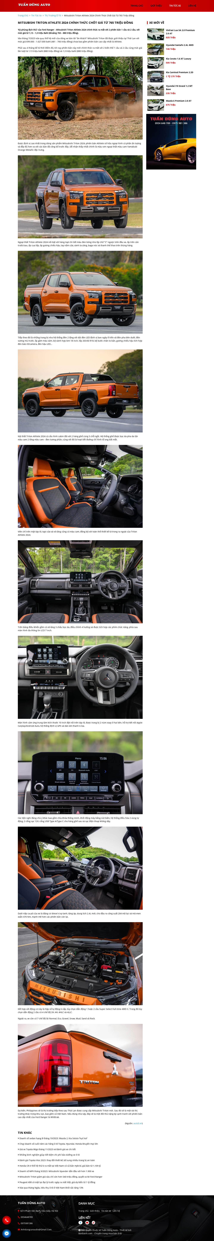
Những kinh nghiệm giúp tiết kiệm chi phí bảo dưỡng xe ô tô (49, 1154)
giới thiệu (156, 5)
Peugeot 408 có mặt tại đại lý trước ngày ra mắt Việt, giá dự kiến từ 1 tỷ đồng (56, 1182)
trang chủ (136, 5)
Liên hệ (116, 1210)
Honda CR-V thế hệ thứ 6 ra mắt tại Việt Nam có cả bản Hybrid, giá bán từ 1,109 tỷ (59, 1165)
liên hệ (192, 5)
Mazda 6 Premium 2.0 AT (178, 100)
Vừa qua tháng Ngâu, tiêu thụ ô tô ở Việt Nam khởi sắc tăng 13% (50, 1187)
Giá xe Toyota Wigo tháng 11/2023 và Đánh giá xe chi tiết (47, 1149)
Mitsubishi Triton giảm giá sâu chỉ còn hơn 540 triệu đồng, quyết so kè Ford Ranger (60, 1176)
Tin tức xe (106, 1210)
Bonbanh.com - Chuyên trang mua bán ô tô (100, 1233)
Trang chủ (83, 1210)
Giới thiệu (95, 1210)
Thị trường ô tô (53, 15)
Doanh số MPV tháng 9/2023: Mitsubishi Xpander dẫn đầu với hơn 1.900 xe (56, 1171)
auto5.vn (137, 1123)
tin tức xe (175, 5)
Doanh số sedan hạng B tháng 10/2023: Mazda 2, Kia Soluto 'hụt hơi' (52, 1138)
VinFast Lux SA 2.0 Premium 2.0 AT (180, 32)
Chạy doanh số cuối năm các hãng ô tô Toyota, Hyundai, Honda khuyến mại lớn (58, 1143)
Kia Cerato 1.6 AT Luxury (178, 58)
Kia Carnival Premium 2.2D (179, 72)
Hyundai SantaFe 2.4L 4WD (179, 45)
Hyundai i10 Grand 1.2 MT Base (179, 88)
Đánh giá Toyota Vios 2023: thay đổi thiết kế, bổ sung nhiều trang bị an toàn (56, 1160)
